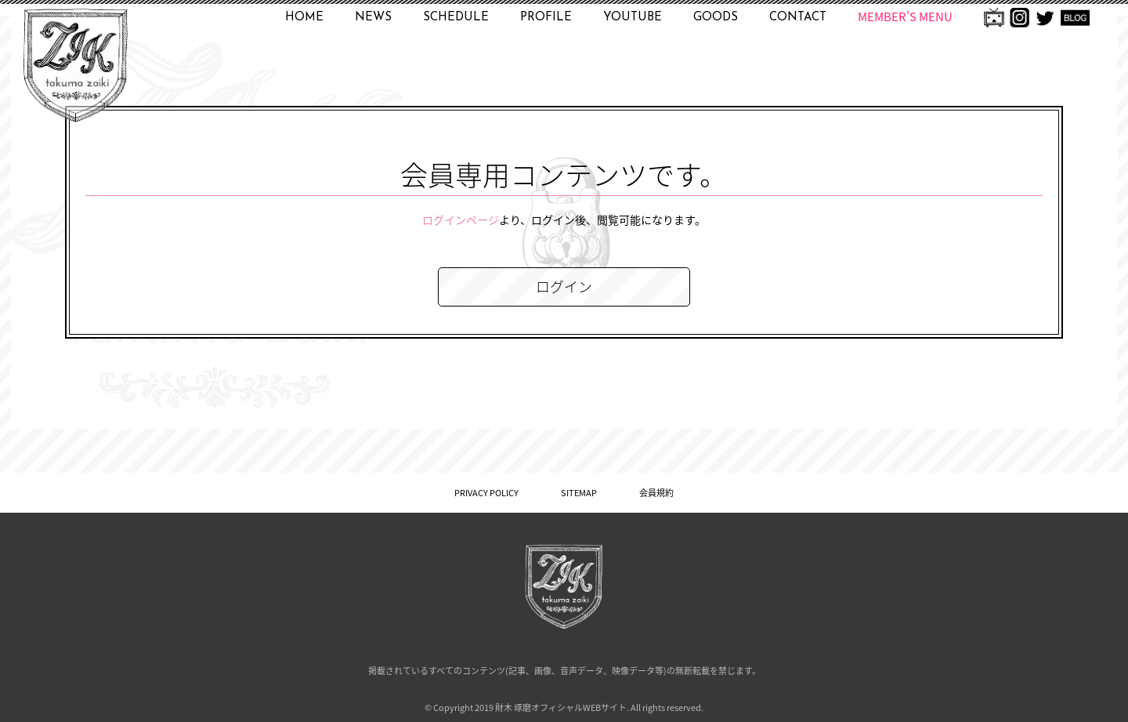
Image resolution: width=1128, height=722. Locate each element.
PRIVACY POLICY (486, 492)
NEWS (373, 18)
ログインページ (460, 219)
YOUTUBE (632, 18)
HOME (304, 18)
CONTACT (797, 18)
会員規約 (656, 492)
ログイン (564, 286)
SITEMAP (579, 492)
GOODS (715, 18)
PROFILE (546, 18)
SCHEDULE (456, 18)
